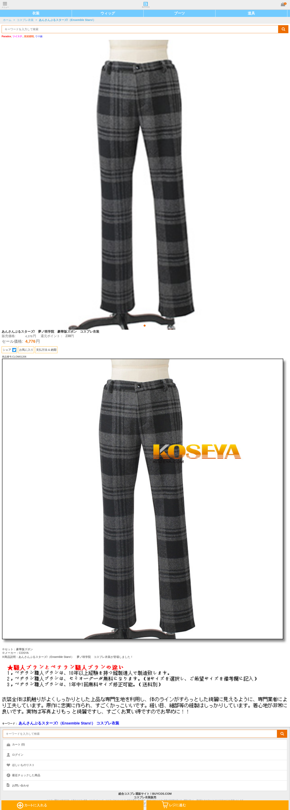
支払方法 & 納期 (46, 349)
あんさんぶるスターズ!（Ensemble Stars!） (67, 20)
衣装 (35, 13)
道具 (251, 13)
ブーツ (179, 13)
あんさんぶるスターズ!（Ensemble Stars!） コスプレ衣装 (69, 723)
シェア (9, 350)
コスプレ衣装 (25, 20)
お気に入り (26, 349)
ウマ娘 (38, 36)
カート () (18, 744)
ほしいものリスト (23, 765)
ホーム (7, 20)
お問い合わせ (20, 785)
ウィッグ (107, 13)
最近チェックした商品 (26, 775)
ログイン (17, 754)
